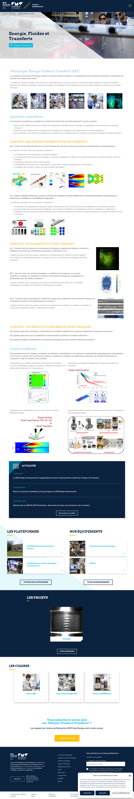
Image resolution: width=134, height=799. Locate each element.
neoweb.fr (13, 796)
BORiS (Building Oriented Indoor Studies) (40, 547)
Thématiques (12, 13)
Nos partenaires (62, 775)
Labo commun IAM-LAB (66, 694)
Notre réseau (61, 772)
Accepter (87, 793)
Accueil (5, 13)
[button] (130, 775)
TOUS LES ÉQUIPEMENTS (98, 582)
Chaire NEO (31, 694)
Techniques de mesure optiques (102, 546)
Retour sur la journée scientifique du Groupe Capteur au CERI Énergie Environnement (44, 491)
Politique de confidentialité (52, 795)
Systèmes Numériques (64, 764)
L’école (59, 769)
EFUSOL (93, 563)
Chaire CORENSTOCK (101, 694)
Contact (17, 779)
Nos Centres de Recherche (65, 755)
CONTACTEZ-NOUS (67, 738)
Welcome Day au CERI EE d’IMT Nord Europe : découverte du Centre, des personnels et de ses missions (51, 505)
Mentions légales (34, 795)
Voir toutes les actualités (66, 513)
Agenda (60, 781)
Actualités (60, 778)
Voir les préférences (121, 793)
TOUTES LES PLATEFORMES (35, 582)
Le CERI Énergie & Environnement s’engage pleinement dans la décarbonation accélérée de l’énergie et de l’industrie (56, 478)
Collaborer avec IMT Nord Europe (67, 758)
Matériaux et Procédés (64, 761)
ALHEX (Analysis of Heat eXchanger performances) (41, 564)
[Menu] (130, 5)
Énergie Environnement (64, 766)
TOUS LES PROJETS (67, 651)
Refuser (102, 793)
